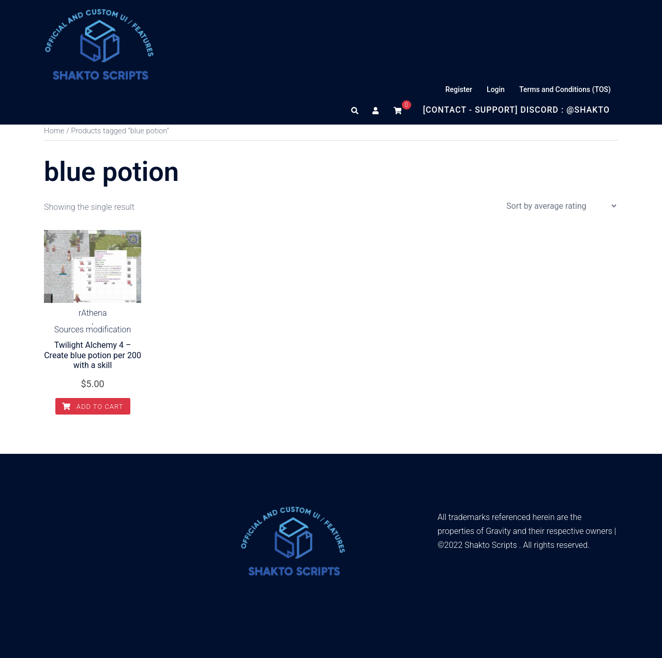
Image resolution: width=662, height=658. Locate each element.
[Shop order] (561, 206)
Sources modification (92, 330)
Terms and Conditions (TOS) (565, 89)
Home (54, 130)
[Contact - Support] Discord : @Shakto (516, 110)
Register (458, 89)
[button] (355, 110)
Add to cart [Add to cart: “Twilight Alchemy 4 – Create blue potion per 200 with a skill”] (93, 406)
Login (496, 89)
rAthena (93, 313)
